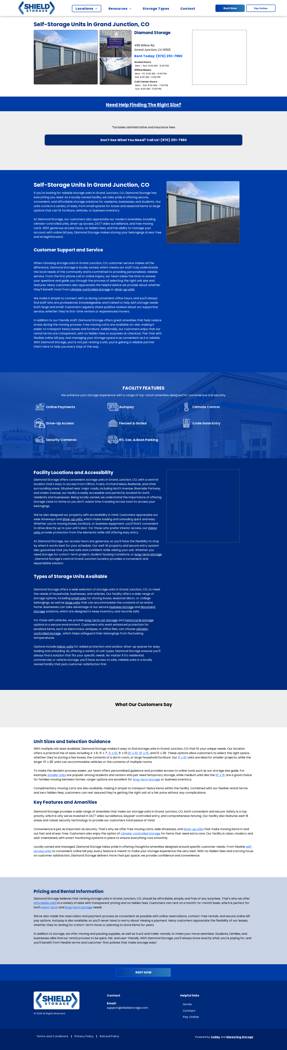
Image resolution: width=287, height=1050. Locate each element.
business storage (121, 607)
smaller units (57, 775)
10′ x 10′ (133, 753)
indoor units (65, 646)
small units (78, 598)
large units (72, 602)
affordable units (45, 903)
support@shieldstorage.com (127, 1008)
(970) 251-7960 (169, 56)
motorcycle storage (139, 620)
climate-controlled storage (90, 289)
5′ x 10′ (113, 753)
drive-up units (125, 289)
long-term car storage (101, 620)
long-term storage (148, 554)
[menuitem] (88, 8)
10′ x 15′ (144, 753)
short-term (49, 907)
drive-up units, (72, 519)
